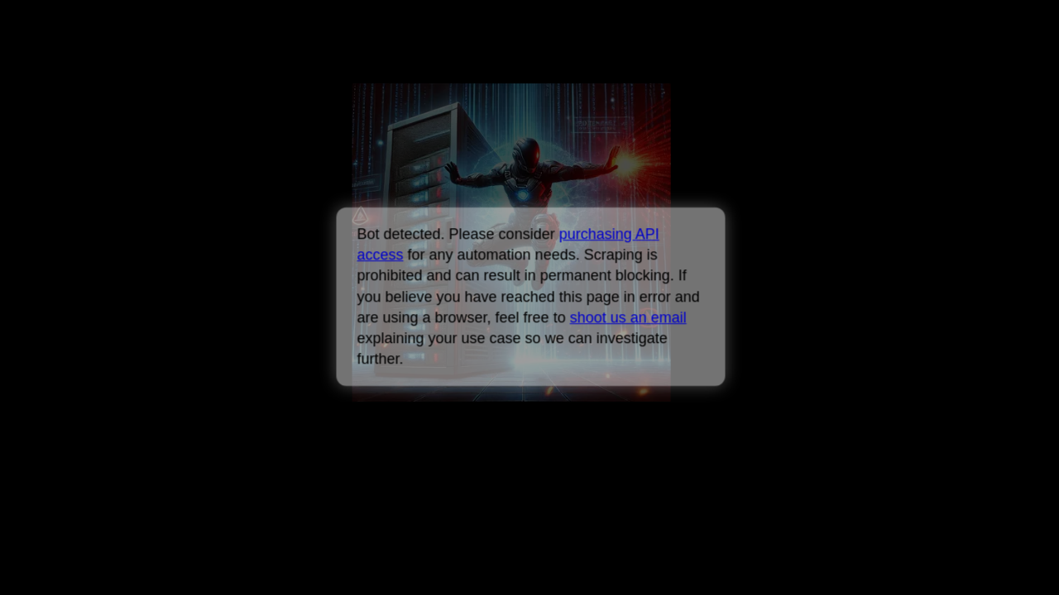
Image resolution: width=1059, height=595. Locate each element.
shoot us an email (627, 317)
